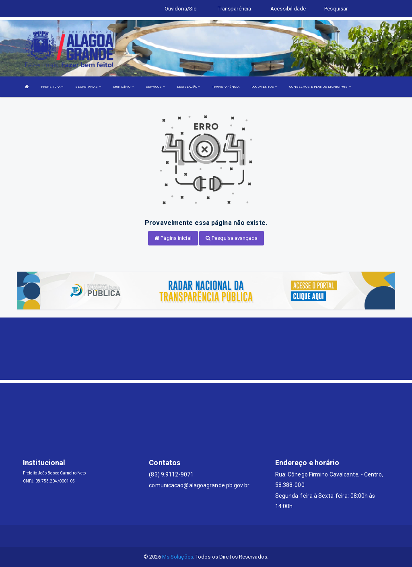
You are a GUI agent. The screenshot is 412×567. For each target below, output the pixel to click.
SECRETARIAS (88, 87)
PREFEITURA (52, 87)
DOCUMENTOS (264, 87)
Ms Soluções (177, 557)
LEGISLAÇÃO (188, 87)
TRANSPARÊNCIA (225, 87)
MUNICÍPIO (123, 87)
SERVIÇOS (155, 87)
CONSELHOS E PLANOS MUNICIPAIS (320, 87)
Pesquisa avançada (232, 238)
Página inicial (173, 238)
